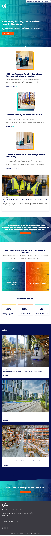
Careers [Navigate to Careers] (20, 1)
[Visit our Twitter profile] (48, 44)
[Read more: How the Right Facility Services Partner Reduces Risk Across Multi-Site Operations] (6, 209)
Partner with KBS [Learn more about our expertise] (8, 33)
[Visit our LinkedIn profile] (48, 40)
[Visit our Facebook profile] (48, 42)
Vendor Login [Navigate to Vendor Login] (4, 1)
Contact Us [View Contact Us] (5, 520)
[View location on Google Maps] (10, 526)
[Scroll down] (25, 47)
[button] (24, 1)
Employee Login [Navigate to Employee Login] (13, 1)
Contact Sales (25, 237)
